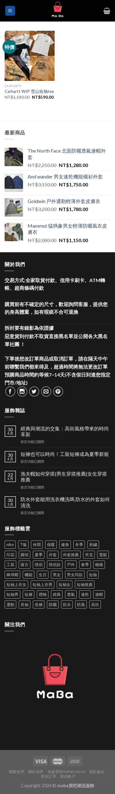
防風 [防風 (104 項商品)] (81, 604)
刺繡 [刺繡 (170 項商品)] (93, 544)
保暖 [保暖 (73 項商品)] (51, 544)
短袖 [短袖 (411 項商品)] (93, 574)
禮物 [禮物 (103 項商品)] (43, 594)
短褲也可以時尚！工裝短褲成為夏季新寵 (65, 454)
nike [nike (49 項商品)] (10, 544)
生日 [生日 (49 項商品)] (43, 574)
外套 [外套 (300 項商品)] (53, 554)
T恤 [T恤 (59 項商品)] (23, 544)
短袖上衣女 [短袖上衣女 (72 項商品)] (16, 584)
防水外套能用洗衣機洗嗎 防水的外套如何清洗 (65, 502)
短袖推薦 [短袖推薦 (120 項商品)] (85, 584)
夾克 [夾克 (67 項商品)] (89, 554)
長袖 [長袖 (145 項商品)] (25, 604)
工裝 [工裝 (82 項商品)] (10, 564)
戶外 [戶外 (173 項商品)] (71, 564)
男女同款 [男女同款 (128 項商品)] (75, 574)
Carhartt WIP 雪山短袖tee (29, 91)
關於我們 (36, 771)
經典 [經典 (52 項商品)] (57, 594)
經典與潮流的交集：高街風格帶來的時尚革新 (65, 431)
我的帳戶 (67, 776)
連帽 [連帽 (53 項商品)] (99, 594)
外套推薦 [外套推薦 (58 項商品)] (71, 554)
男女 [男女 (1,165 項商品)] (57, 574)
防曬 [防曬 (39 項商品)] (53, 604)
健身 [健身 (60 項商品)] (65, 544)
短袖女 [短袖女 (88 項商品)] (65, 584)
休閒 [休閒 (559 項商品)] (37, 544)
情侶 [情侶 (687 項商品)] (39, 564)
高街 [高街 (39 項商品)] (95, 604)
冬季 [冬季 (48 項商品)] (79, 544)
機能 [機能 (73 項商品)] (29, 574)
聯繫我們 (16, 771)
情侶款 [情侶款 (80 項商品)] (55, 564)
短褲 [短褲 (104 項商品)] (29, 594)
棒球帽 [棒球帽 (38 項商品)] (12, 574)
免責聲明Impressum (67, 771)
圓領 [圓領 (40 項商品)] (25, 554)
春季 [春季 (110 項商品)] (85, 564)
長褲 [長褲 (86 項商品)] (39, 604)
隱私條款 (97, 771)
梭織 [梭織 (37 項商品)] (99, 564)
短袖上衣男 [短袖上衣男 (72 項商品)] (42, 584)
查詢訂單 (48, 776)
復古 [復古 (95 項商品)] (25, 564)
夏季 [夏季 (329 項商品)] (39, 554)
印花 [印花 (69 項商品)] (10, 554)
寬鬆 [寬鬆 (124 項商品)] (103, 554)
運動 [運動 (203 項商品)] (10, 604)
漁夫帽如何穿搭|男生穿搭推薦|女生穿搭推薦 (64, 476)
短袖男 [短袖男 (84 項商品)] (12, 594)
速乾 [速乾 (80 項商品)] (85, 594)
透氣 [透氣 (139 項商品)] (71, 594)
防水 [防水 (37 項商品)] (67, 604)
